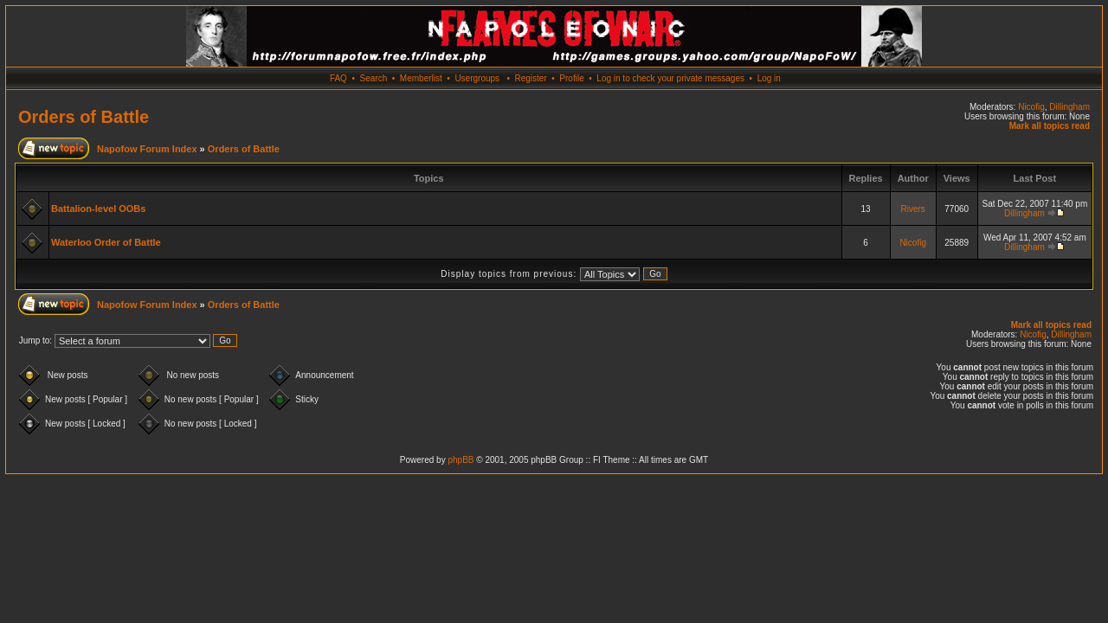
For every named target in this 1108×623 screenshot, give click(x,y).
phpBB (460, 460)
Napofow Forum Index (147, 149)
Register (530, 78)
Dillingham (1069, 107)
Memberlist (421, 78)
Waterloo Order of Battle (106, 242)
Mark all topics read (1049, 126)
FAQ (338, 78)
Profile (571, 78)
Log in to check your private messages (670, 78)
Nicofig (1031, 107)
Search (374, 78)
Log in (769, 78)
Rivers (912, 209)
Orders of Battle (83, 116)
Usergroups (476, 78)
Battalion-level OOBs (98, 208)
